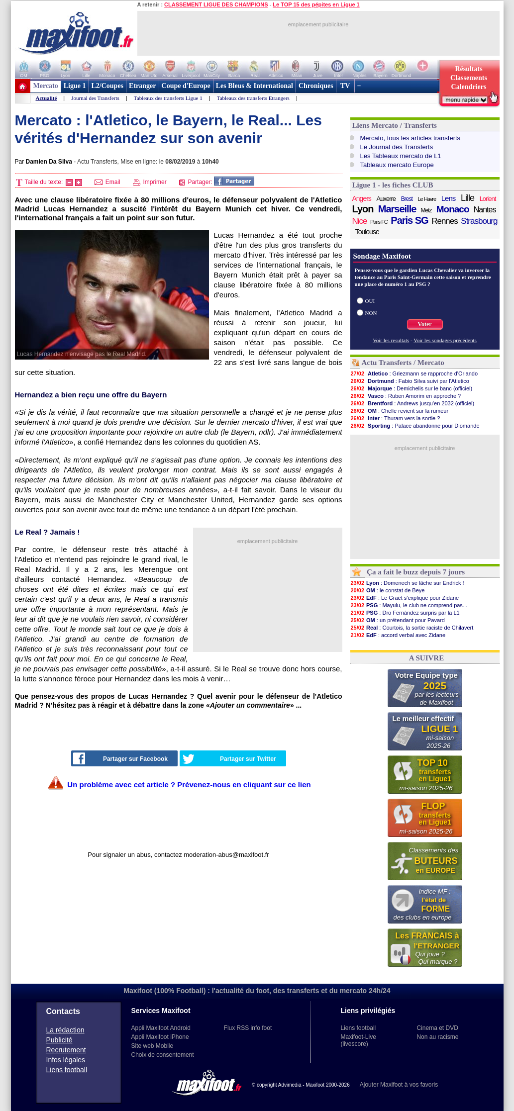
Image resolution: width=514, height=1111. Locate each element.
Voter (424, 324)
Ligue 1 (75, 86)
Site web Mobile (152, 1045)
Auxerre (386, 198)
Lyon (363, 209)
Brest (406, 198)
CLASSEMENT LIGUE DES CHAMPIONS (216, 4)
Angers (361, 198)
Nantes (485, 209)
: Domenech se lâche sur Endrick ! (407, 583)
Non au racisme (437, 1036)
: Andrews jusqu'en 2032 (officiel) (412, 403)
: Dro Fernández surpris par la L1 (405, 613)
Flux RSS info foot (248, 1027)
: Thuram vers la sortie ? (395, 418)
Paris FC (379, 222)
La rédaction (65, 1030)
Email (107, 182)
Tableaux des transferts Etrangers (253, 98)
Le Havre (426, 199)
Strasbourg (479, 221)
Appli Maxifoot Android (161, 1027)
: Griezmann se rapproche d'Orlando (414, 373)
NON (371, 313)
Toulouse (367, 232)
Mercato (45, 86)
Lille (467, 198)
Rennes (444, 221)
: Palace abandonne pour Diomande (415, 426)
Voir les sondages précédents (445, 340)
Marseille (397, 209)
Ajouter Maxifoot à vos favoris (399, 1084)
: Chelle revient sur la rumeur (399, 411)
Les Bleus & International (254, 86)
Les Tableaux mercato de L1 (400, 156)
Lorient (488, 198)
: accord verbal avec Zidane (398, 635)
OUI (370, 301)
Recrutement (66, 1050)
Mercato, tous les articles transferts (410, 138)
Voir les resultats (391, 340)
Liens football (67, 1070)
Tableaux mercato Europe (397, 165)
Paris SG (409, 220)
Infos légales (66, 1060)
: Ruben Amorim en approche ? (405, 396)
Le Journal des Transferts (396, 147)
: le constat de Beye (387, 590)
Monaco (452, 209)
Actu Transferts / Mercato (403, 363)
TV (345, 86)
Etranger (142, 86)
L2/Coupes (108, 86)
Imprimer (150, 182)
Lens (448, 198)
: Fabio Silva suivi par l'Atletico (409, 381)
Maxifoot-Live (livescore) (358, 1040)
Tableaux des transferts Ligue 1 (168, 98)
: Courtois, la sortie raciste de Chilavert (412, 628)
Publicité (59, 1040)
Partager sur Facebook (120, 758)
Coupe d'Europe (186, 86)
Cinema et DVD (437, 1027)
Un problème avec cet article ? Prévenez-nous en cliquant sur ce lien (188, 784)
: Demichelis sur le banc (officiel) (411, 388)
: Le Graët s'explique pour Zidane (404, 598)
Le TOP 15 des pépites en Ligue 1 (316, 4)
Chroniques (316, 86)
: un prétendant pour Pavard (397, 620)
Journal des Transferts (95, 98)
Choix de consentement (162, 1054)
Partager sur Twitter (229, 759)
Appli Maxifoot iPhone (160, 1036)
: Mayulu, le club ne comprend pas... (409, 605)
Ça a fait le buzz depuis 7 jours (416, 572)
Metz (426, 210)
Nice (359, 221)
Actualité (46, 98)
